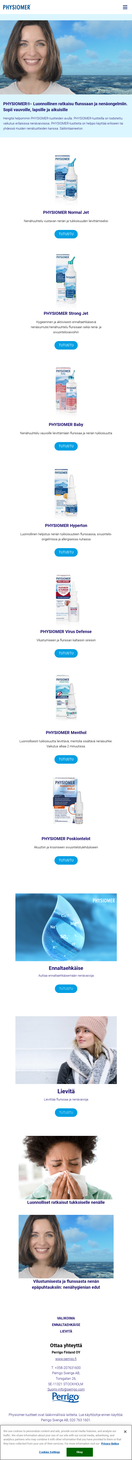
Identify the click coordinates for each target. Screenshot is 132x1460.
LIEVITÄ (66, 1331)
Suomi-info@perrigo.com (66, 1389)
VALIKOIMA (66, 1318)
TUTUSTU (66, 234)
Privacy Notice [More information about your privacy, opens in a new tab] (110, 1445)
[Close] (125, 1433)
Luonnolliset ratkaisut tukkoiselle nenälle (66, 1202)
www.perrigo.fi (66, 1359)
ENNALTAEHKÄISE (66, 1325)
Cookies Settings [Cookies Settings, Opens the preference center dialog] (49, 1454)
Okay (79, 1454)
